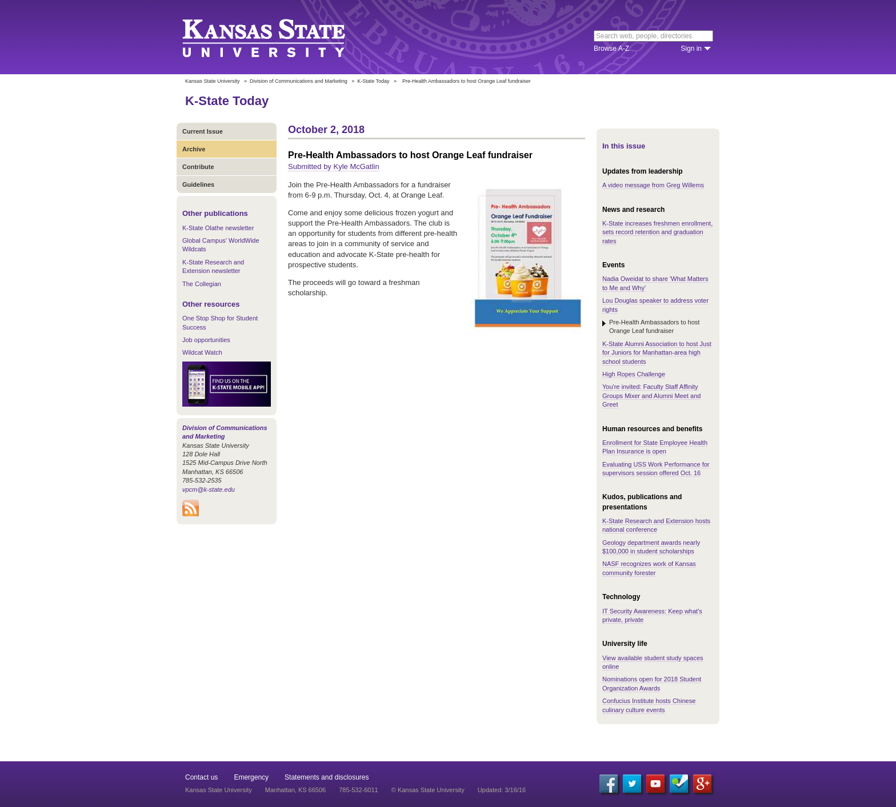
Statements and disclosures (327, 777)
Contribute (198, 166)
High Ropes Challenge (633, 374)
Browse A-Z (611, 49)
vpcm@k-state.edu (208, 489)
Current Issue (202, 131)
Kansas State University (278, 37)
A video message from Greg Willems (653, 185)
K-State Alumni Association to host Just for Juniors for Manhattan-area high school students (656, 352)
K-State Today (373, 81)
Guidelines (198, 184)
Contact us (201, 777)
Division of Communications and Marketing (298, 81)
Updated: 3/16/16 (502, 789)
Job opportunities (206, 339)
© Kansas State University (428, 789)
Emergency (251, 777)
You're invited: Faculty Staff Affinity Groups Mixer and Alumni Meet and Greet (651, 395)
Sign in (691, 49)
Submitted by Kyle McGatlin (333, 166)
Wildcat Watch (202, 352)
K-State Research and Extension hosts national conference (656, 525)
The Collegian (201, 283)
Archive (193, 149)
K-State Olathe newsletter (218, 227)
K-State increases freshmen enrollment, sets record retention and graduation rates (657, 232)
